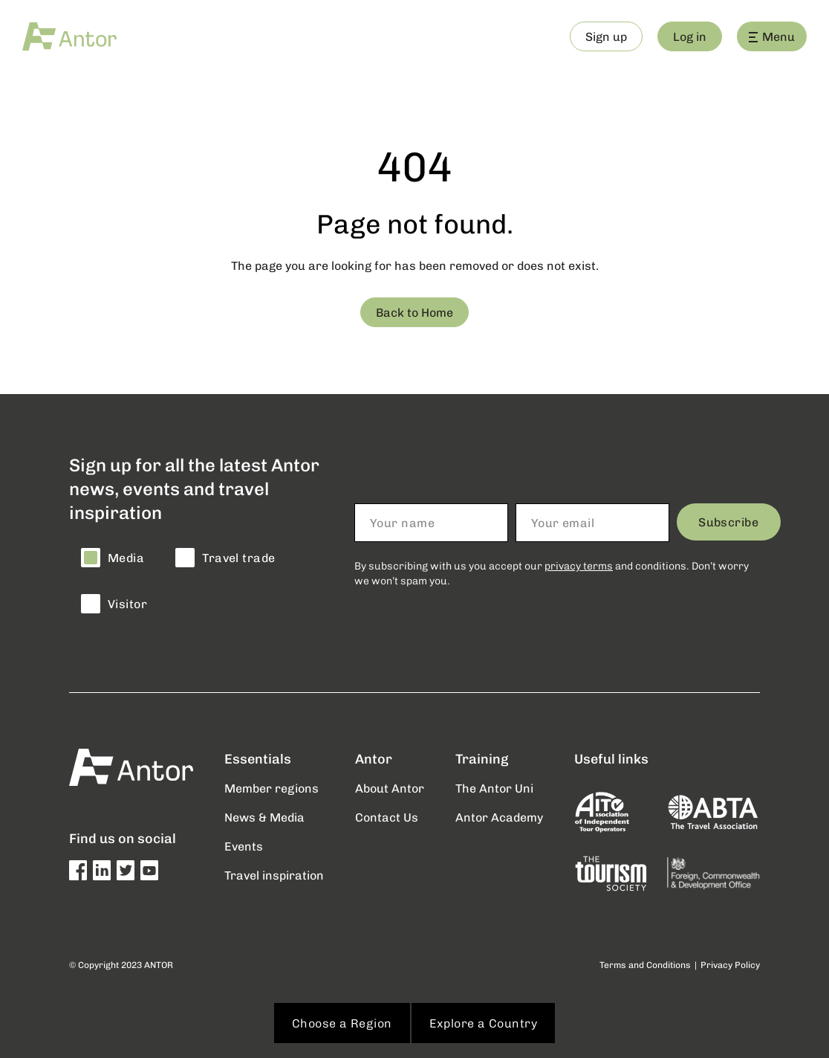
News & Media (264, 816)
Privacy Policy (730, 964)
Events (243, 845)
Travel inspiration (274, 874)
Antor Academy (499, 816)
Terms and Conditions (645, 964)
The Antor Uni (494, 787)
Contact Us (386, 816)
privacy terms (578, 565)
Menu (772, 36)
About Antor (389, 787)
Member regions (271, 787)
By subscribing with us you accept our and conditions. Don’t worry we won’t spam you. (551, 572)
